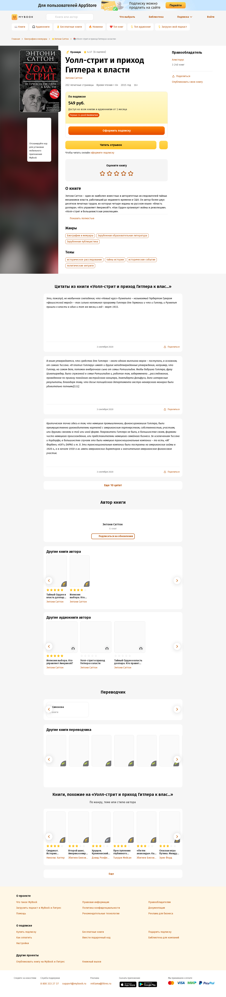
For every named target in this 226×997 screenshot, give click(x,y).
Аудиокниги (42, 26)
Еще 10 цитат (113, 485)
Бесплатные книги (71, 26)
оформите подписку (102, 152)
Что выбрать (127, 16)
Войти (210, 16)
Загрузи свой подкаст (174, 26)
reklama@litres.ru (100, 983)
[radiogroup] (116, 174)
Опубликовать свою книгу (187, 81)
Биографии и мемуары (80, 235)
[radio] (102, 173)
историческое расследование (84, 259)
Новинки (98, 26)
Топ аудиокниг (142, 26)
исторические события (141, 259)
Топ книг (118, 26)
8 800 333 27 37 (49, 983)
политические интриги (80, 265)
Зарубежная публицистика (82, 241)
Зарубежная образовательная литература (122, 235)
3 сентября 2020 (105, 347)
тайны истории (115, 259)
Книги (21, 26)
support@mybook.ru (74, 983)
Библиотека (156, 16)
